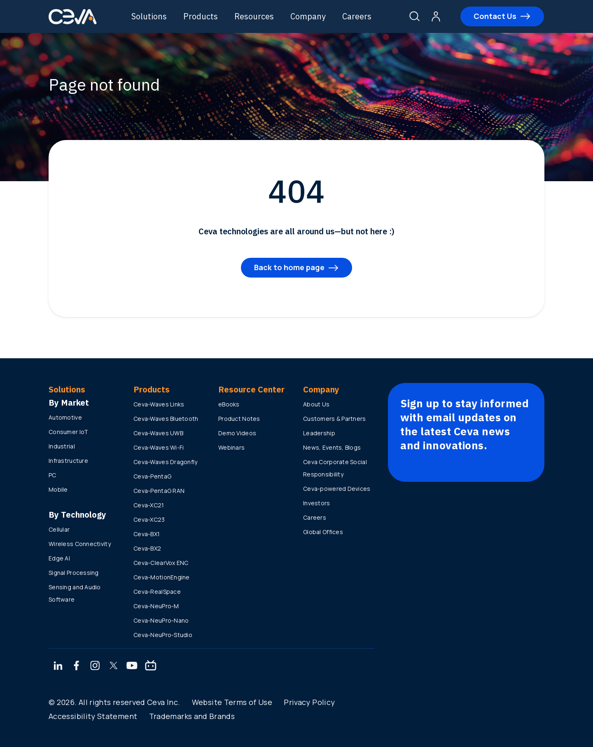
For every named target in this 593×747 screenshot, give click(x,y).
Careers (357, 16)
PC (52, 475)
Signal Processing (74, 573)
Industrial (62, 446)
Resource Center (251, 389)
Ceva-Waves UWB (158, 433)
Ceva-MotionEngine (161, 577)
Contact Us (494, 16)
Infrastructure (68, 461)
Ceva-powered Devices (337, 489)
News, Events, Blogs (332, 447)
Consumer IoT (68, 432)
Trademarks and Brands (192, 716)
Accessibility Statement (93, 716)
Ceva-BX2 (147, 548)
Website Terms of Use (232, 702)
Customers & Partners (334, 419)
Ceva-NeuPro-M (156, 606)
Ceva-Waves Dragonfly (165, 462)
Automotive (65, 417)
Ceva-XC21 (148, 505)
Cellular (59, 529)
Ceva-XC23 (149, 519)
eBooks (229, 404)
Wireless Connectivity (80, 544)
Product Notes (239, 419)
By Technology (77, 514)
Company (309, 16)
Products (201, 16)
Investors (316, 503)
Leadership (319, 433)
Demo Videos (237, 433)
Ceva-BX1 (146, 534)
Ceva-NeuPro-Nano (161, 620)
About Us (316, 404)
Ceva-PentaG (152, 476)
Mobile (58, 489)
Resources (255, 16)
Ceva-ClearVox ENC (161, 563)
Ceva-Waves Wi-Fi (158, 447)
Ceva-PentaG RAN (158, 491)
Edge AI (59, 558)
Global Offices (323, 532)
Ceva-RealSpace (157, 591)
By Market (69, 402)
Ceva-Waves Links (158, 404)
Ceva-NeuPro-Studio (162, 635)
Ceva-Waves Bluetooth (165, 419)
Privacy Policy (309, 702)
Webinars (231, 447)
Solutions (150, 16)
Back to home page (289, 267)
